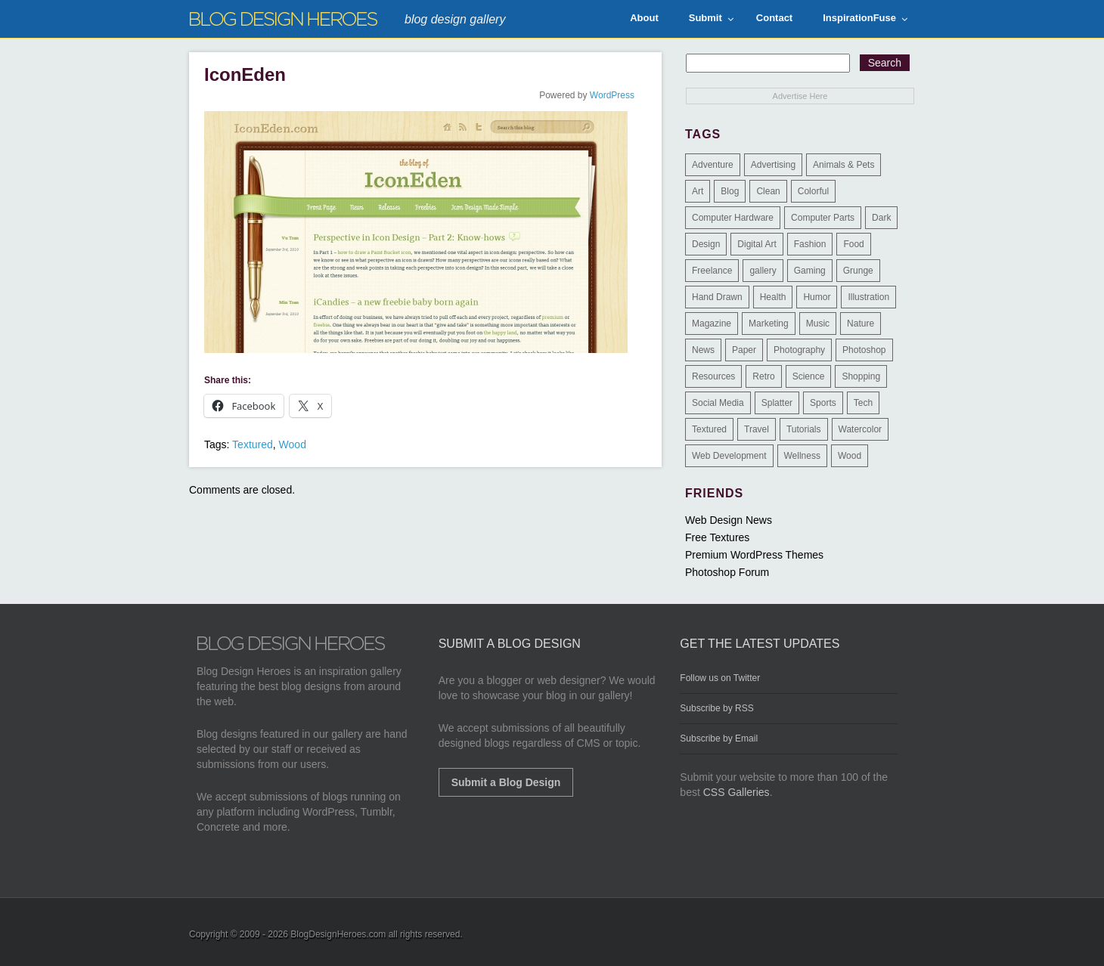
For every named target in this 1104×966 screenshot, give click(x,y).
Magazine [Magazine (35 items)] (711, 323)
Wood (292, 444)
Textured (252, 444)
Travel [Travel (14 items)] (756, 429)
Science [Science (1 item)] (808, 376)
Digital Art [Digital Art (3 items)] (756, 244)
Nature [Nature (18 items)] (860, 323)
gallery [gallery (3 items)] (762, 270)
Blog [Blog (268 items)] (730, 191)
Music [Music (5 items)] (818, 323)
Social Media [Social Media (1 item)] (718, 403)
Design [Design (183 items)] (706, 244)
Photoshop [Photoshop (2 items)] (863, 350)
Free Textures (717, 537)
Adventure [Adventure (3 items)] (712, 164)
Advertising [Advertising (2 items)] (773, 164)
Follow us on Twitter (720, 678)
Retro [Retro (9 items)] (763, 376)
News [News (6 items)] (703, 350)
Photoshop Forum (727, 572)
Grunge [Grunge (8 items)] (858, 270)
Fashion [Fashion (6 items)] (810, 244)
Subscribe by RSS (716, 708)
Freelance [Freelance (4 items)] (712, 270)
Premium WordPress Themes (754, 555)
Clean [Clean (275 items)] (768, 191)
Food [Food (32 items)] (853, 244)
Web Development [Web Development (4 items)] (729, 455)
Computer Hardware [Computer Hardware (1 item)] (733, 217)
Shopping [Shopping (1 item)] (861, 376)
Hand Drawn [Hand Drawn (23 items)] (717, 297)
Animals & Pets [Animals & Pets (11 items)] (843, 164)
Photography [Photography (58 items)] (799, 350)
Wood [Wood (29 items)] (849, 455)
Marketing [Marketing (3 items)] (769, 323)
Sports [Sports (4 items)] (823, 403)
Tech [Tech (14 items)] (863, 403)
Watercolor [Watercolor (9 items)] (860, 429)
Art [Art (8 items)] (697, 191)
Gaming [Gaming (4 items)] (810, 270)
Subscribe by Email (719, 738)
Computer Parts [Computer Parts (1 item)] (822, 217)
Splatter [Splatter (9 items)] (776, 403)
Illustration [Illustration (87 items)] (868, 297)
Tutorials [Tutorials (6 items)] (803, 429)
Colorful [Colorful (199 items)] (813, 191)
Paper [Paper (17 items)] (744, 350)
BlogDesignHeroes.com (338, 934)
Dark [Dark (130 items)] (881, 217)
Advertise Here (800, 96)
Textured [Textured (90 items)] (709, 429)
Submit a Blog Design (506, 782)
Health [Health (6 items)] (773, 297)
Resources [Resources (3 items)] (713, 376)
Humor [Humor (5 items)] (816, 297)
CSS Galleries (736, 792)
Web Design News (728, 520)
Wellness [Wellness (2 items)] (802, 455)
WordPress (612, 95)
